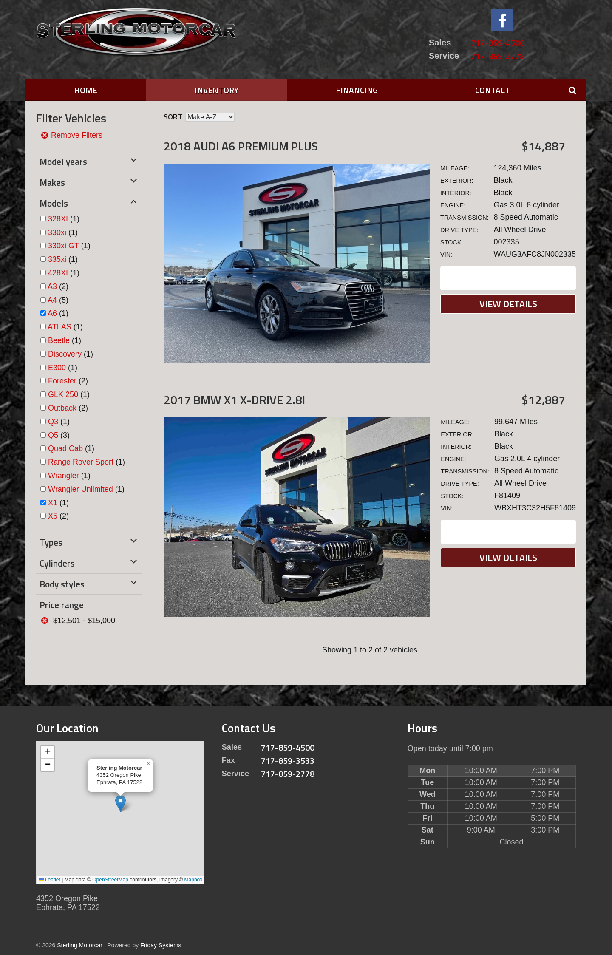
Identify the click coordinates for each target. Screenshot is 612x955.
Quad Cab (65, 448)
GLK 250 (63, 394)
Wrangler (63, 475)
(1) (63, 219)
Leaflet (49, 880)
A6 (52, 313)
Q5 (53, 435)
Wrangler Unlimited (80, 489)
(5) (58, 300)
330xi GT (63, 245)
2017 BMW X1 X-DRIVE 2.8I (234, 400)
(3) (59, 435)
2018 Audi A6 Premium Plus (241, 146)
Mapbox (193, 880)
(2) (58, 286)
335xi (57, 259)
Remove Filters (71, 135)
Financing (357, 90)
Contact (492, 90)
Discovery (65, 354)
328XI (58, 219)
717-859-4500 (497, 42)
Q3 (53, 421)
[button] (120, 803)
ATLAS (59, 327)
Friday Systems (160, 945)
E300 (57, 367)
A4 (52, 300)
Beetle (59, 340)
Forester (62, 381)
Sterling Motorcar (79, 945)
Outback (62, 408)
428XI (58, 273)
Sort (173, 116)
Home (85, 90)
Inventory (216, 90)
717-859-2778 (497, 55)
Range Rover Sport (80, 462)
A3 (52, 286)
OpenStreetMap (110, 880)
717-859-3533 (287, 760)
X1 (52, 503)
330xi (57, 232)
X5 (52, 516)
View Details (508, 304)
